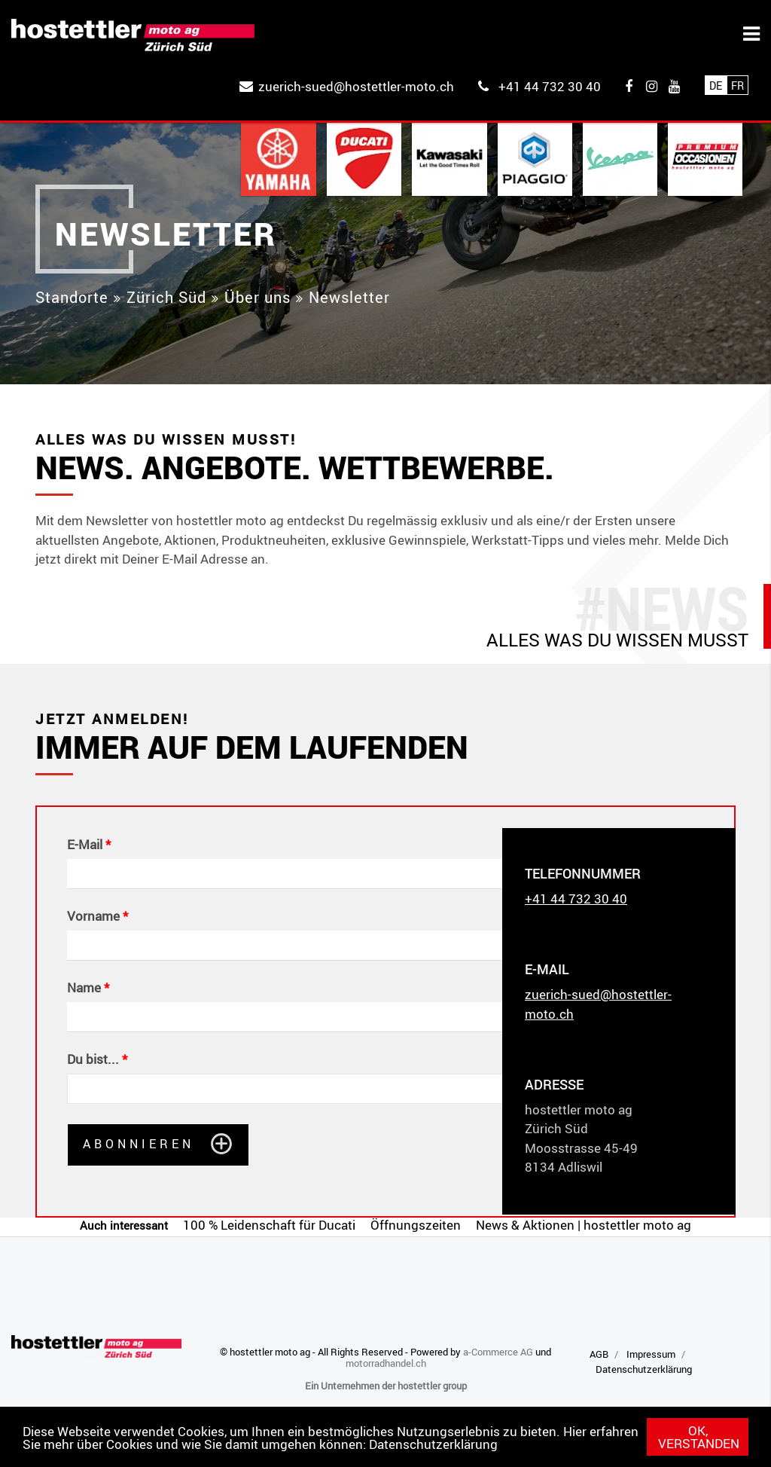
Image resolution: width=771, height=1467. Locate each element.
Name (84, 987)
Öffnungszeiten (415, 1224)
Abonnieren (138, 1143)
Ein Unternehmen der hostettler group (386, 1385)
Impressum (650, 1354)
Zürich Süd (166, 297)
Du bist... (93, 1059)
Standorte (71, 297)
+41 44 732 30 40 (549, 86)
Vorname (93, 916)
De (715, 85)
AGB (599, 1354)
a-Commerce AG (498, 1352)
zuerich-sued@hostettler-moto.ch (356, 86)
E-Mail (84, 844)
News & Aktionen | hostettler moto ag (583, 1224)
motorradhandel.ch (386, 1363)
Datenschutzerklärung (433, 1444)
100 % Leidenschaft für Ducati (269, 1224)
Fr (737, 85)
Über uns (257, 297)
